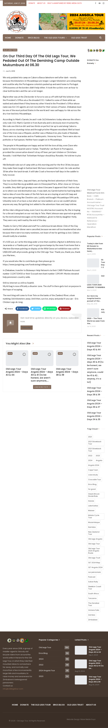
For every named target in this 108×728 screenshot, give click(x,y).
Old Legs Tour (10, 50)
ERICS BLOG (34, 37)
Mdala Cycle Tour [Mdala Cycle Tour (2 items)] (93, 516)
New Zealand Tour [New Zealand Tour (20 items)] (93, 533)
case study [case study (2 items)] (93, 475)
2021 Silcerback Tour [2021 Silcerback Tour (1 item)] (94, 442)
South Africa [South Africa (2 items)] (93, 593)
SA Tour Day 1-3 (103, 264)
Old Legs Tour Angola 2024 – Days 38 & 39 (94, 391)
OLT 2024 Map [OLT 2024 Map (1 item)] (94, 562)
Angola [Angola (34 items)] (99, 460)
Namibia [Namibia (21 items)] (92, 527)
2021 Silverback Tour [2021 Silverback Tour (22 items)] (94, 449)
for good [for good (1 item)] (92, 489)
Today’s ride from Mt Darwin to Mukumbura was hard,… (95, 247)
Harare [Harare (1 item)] (91, 501)
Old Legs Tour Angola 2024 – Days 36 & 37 (94, 403)
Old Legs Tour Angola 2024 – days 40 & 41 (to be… (96, 664)
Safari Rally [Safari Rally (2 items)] (93, 582)
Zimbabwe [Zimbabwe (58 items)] (92, 620)
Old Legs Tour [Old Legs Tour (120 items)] (94, 544)
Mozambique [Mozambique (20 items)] (94, 522)
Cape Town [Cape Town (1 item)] (93, 470)
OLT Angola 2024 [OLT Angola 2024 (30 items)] (95, 567)
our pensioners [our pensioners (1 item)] (94, 572)
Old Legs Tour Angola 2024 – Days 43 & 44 (94, 346)
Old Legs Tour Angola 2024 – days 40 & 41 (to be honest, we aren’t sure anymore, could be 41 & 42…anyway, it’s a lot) (95, 368)
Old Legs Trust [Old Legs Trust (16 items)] (94, 558)
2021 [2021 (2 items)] (90, 437)
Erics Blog (43, 653)
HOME (8, 37)
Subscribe (26, 327)
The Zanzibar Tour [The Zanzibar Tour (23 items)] (93, 604)
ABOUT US (41, 3)
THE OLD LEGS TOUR (41, 704)
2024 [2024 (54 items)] (90, 460)
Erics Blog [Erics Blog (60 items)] (92, 484)
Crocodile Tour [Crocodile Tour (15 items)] (94, 479)
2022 (41, 664)
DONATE (32, 3)
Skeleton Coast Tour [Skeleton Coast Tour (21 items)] (94, 587)
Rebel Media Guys (87, 719)
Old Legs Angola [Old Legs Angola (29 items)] (95, 539)
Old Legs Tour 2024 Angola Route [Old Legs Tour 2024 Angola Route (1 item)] (94, 550)
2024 (10, 353)
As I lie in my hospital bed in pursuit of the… (94, 298)
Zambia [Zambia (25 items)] (91, 615)
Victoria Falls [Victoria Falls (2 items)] (93, 610)
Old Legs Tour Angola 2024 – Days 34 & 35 (94, 416)
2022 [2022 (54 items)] (90, 455)
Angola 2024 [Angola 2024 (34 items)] (93, 465)
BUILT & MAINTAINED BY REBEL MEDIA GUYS (65, 3)
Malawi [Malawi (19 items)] (91, 510)
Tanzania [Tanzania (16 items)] (92, 598)
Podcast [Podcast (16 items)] (91, 577)
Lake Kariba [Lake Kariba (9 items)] (93, 506)
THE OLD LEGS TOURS (54, 37)
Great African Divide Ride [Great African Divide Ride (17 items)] (94, 495)
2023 (41, 676)
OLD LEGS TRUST (79, 37)
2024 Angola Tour (47, 670)
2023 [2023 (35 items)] (98, 455)
